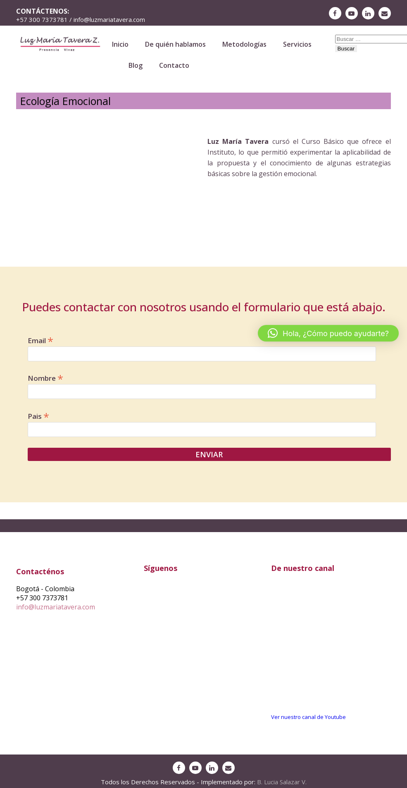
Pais (38, 415)
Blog (136, 65)
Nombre (45, 377)
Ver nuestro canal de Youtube (308, 717)
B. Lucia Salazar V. (282, 782)
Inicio (120, 44)
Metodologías (244, 44)
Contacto (174, 65)
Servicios (297, 44)
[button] (328, 333)
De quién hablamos (175, 44)
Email (40, 339)
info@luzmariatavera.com (55, 606)
